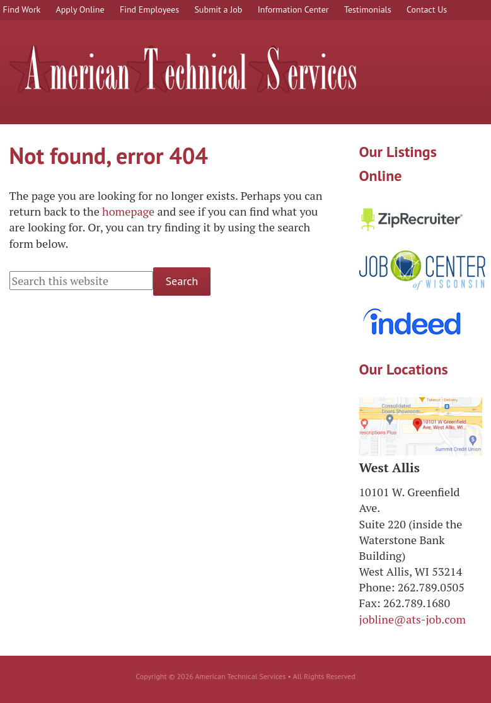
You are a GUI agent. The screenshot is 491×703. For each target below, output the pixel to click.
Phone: (377, 587)
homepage (128, 211)
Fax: (370, 602)
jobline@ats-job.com (412, 619)
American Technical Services (182, 69)
